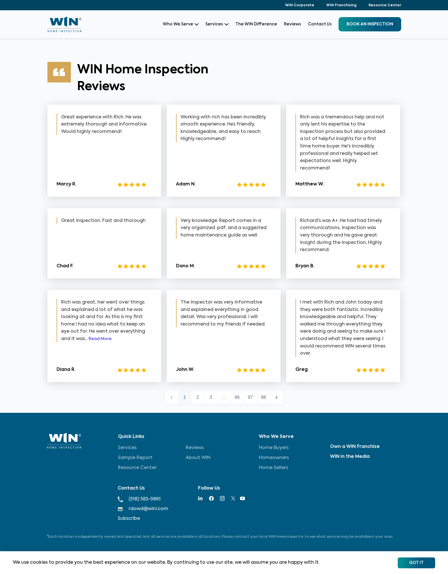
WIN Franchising (341, 5)
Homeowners (274, 458)
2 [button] (198, 397)
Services (217, 24)
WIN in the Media (350, 456)
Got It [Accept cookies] (416, 563)
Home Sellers (273, 468)
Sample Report (135, 458)
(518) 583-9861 (139, 499)
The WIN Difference (256, 24)
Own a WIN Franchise (355, 446)
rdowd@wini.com (143, 509)
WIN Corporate (299, 5)
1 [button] (184, 397)
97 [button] (250, 397)
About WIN (198, 458)
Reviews (292, 24)
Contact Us (320, 24)
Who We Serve (181, 24)
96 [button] (237, 397)
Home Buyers (274, 448)
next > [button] (276, 397)
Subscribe (129, 518)
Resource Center (385, 5)
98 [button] (263, 397)
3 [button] (211, 397)
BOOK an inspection (370, 24)
